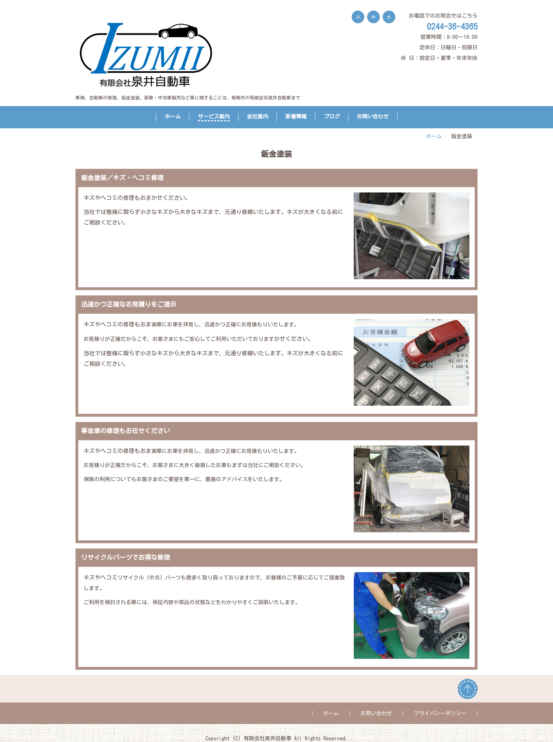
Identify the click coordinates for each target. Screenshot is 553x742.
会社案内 (257, 116)
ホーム (173, 116)
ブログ (332, 116)
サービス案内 (214, 116)
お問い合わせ (373, 116)
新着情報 (295, 116)
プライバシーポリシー (440, 713)
